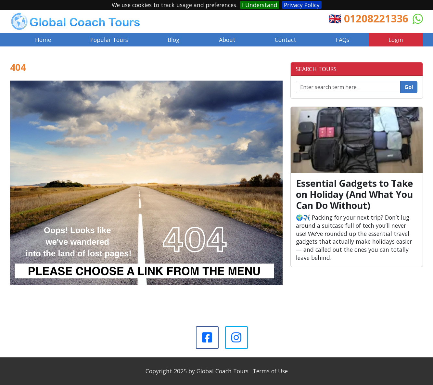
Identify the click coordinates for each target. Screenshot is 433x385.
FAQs (342, 40)
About (227, 40)
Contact (285, 40)
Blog (173, 40)
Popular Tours (109, 40)
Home (43, 40)
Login (395, 40)
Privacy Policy (302, 5)
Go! (408, 87)
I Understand (259, 5)
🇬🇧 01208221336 (368, 18)
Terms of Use (270, 371)
